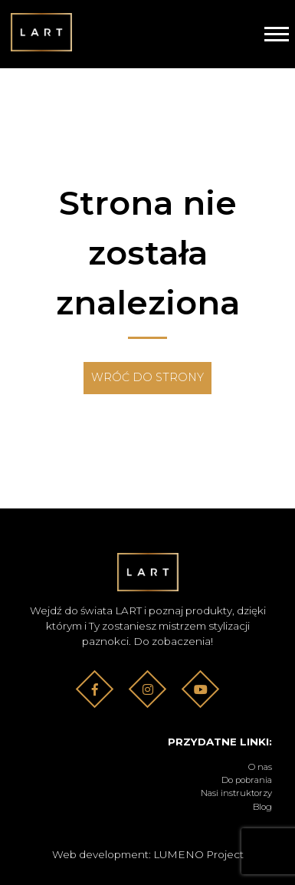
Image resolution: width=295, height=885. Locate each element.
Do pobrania (246, 780)
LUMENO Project (198, 854)
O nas (260, 767)
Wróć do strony (147, 377)
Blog (262, 806)
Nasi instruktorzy (236, 793)
